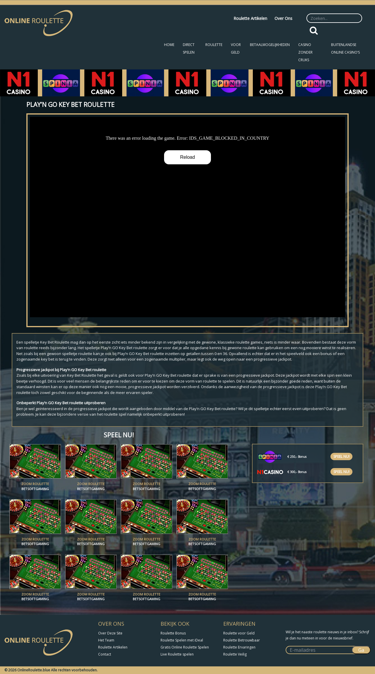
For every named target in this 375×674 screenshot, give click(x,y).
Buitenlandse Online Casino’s (345, 48)
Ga (361, 650)
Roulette (213, 44)
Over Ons (283, 18)
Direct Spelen (189, 48)
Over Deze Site (110, 633)
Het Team (106, 640)
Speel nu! (341, 456)
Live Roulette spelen (177, 654)
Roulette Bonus (173, 633)
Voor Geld (236, 48)
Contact (104, 654)
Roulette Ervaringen (239, 647)
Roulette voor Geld (239, 633)
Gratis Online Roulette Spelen (185, 647)
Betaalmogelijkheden (270, 44)
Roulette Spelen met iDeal (182, 640)
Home (169, 44)
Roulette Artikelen (250, 18)
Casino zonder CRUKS (305, 52)
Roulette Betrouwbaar (241, 640)
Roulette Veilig (235, 654)
